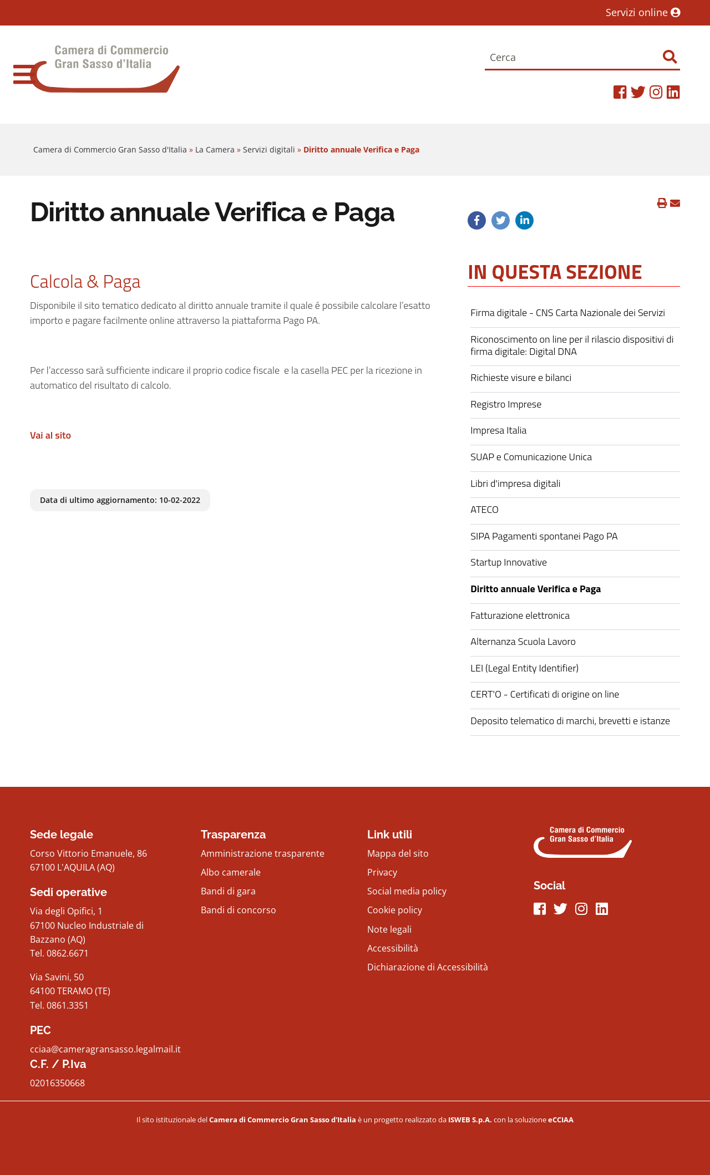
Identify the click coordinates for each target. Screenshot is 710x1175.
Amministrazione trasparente (262, 853)
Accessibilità (392, 948)
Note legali (389, 929)
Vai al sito (50, 435)
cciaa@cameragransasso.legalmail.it (105, 1049)
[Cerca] (582, 57)
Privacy (382, 872)
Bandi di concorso (238, 910)
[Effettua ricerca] (670, 56)
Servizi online (643, 12)
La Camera (215, 149)
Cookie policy (394, 910)
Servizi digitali (269, 149)
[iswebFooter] (471, 1120)
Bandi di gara (228, 891)
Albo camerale (231, 872)
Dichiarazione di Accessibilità (427, 967)
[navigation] (24, 74)
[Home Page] (105, 74)
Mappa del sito (398, 853)
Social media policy (407, 891)
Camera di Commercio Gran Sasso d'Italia (110, 149)
